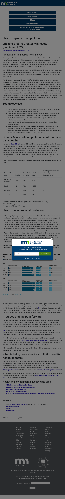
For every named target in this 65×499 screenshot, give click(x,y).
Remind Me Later (36, 258)
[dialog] (32, 249)
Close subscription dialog (52, 239)
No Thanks (27, 258)
